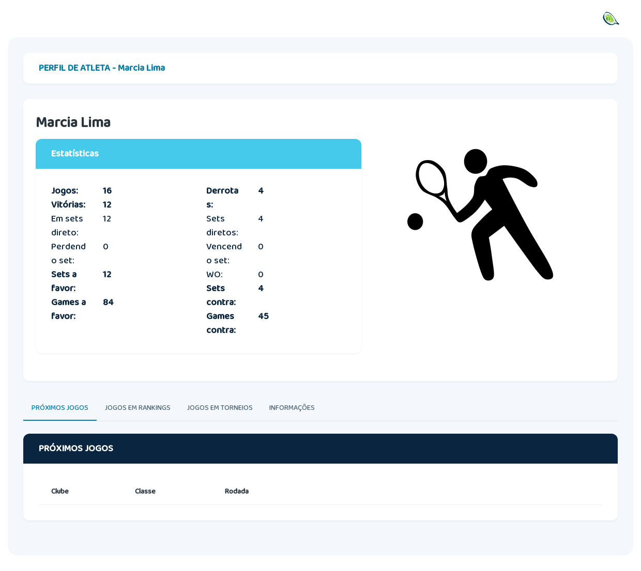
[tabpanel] (320, 487)
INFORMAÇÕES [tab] (292, 408)
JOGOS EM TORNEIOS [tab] (220, 408)
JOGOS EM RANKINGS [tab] (138, 408)
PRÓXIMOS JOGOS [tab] (60, 408)
